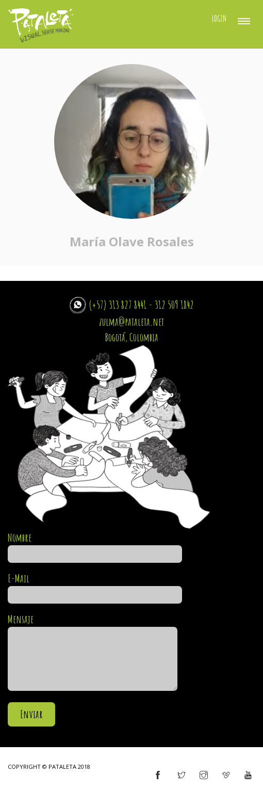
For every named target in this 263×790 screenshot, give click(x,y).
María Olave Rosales (132, 241)
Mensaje (92, 652)
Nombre (95, 546)
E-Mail (95, 587)
